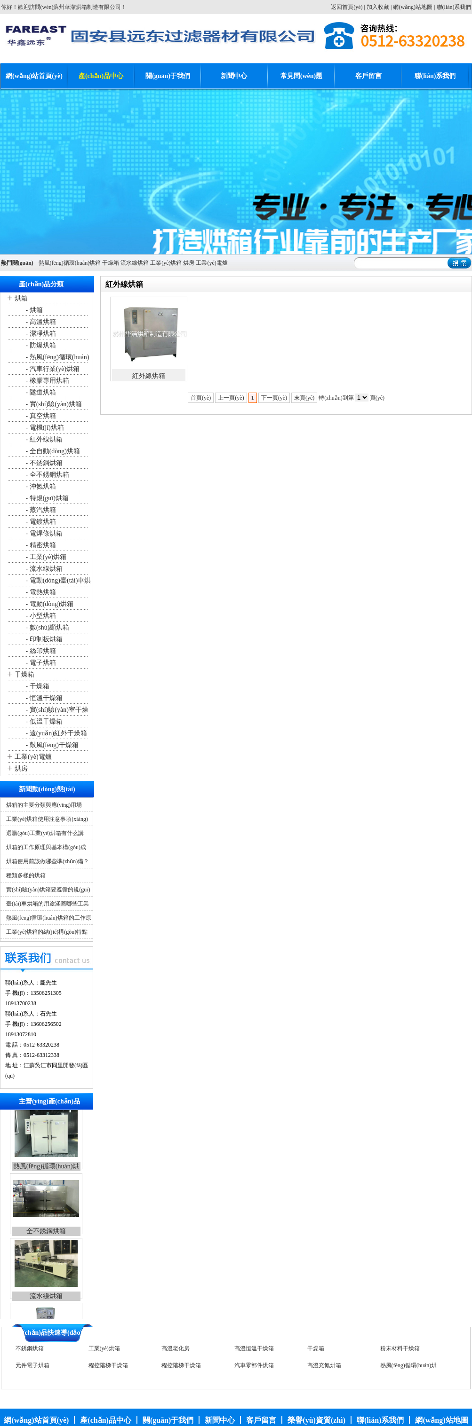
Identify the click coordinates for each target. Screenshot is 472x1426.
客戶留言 (368, 75)
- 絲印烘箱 (40, 650)
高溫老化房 (175, 1350)
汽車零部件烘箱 (254, 1366)
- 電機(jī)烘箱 (44, 427)
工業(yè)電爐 (211, 263)
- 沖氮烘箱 (40, 486)
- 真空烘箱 (40, 415)
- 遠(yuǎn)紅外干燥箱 (55, 733)
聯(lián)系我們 (454, 7)
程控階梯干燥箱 (108, 1366)
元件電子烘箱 (32, 1366)
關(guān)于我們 (167, 75)
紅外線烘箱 (148, 375)
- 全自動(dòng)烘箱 (52, 451)
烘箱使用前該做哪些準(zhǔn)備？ (47, 861)
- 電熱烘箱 (40, 592)
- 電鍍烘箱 (40, 521)
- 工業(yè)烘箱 (45, 556)
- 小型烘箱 (40, 615)
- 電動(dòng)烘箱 (48, 603)
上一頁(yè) (231, 397)
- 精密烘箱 (40, 545)
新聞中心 (234, 75)
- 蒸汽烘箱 (40, 509)
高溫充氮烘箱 (324, 1366)
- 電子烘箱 (40, 662)
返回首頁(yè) (346, 7)
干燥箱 (110, 263)
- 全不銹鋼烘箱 (46, 474)
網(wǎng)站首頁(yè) (34, 75)
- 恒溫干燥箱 (43, 697)
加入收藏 (378, 7)
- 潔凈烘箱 (40, 333)
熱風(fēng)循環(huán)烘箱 (70, 263)
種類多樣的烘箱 (26, 875)
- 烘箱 (33, 310)
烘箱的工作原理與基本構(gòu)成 (46, 847)
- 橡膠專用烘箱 (46, 380)
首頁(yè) (201, 397)
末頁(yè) (304, 397)
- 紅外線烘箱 (43, 439)
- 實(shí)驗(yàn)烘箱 (53, 404)
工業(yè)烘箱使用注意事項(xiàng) (47, 819)
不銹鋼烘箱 (30, 1350)
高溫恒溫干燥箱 (254, 1350)
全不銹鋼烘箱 (46, 1236)
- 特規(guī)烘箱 (46, 498)
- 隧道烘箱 (40, 392)
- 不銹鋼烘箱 (43, 462)
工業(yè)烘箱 (166, 263)
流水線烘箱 (134, 263)
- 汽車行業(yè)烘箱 (52, 368)
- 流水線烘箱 (43, 568)
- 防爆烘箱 (40, 345)
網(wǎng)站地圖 (412, 7)
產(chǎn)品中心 (101, 75)
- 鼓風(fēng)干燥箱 (51, 744)
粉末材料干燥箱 (400, 1350)
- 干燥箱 (36, 686)
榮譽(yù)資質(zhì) (316, 1420)
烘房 (188, 263)
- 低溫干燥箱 (43, 721)
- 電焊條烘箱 (43, 533)
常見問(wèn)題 (301, 75)
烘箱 (21, 298)
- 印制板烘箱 (43, 639)
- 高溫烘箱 (40, 321)
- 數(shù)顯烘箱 (46, 627)
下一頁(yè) (274, 397)
